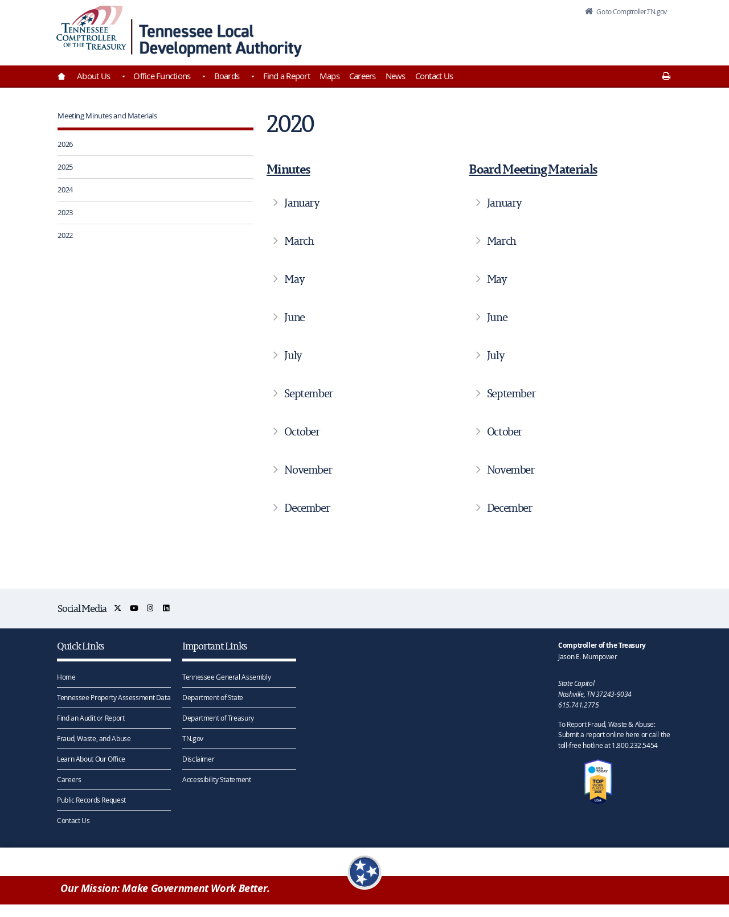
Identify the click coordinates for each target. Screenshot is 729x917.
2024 (65, 189)
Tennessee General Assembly (226, 676)
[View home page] (91, 30)
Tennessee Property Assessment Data (113, 696)
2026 (65, 144)
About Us (93, 75)
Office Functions (161, 75)
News (396, 75)
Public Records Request (91, 799)
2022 (65, 235)
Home (66, 676)
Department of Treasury (218, 717)
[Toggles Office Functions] (203, 77)
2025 (65, 167)
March (298, 241)
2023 (65, 212)
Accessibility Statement (216, 778)
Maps (329, 75)
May (294, 279)
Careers (362, 75)
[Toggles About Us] (122, 77)
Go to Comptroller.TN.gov (625, 14)
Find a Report (286, 75)
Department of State (212, 696)
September (308, 393)
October (302, 431)
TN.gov (192, 737)
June (294, 317)
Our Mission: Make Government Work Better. (165, 889)
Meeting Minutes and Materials (107, 115)
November (308, 470)
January (301, 203)
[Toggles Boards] (252, 77)
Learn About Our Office (91, 758)
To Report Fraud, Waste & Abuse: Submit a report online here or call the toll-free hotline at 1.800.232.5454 (614, 734)
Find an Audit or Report (90, 717)
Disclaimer (198, 758)
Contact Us (434, 75)
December (307, 508)
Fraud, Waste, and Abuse (93, 737)
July (292, 355)
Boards (227, 75)
